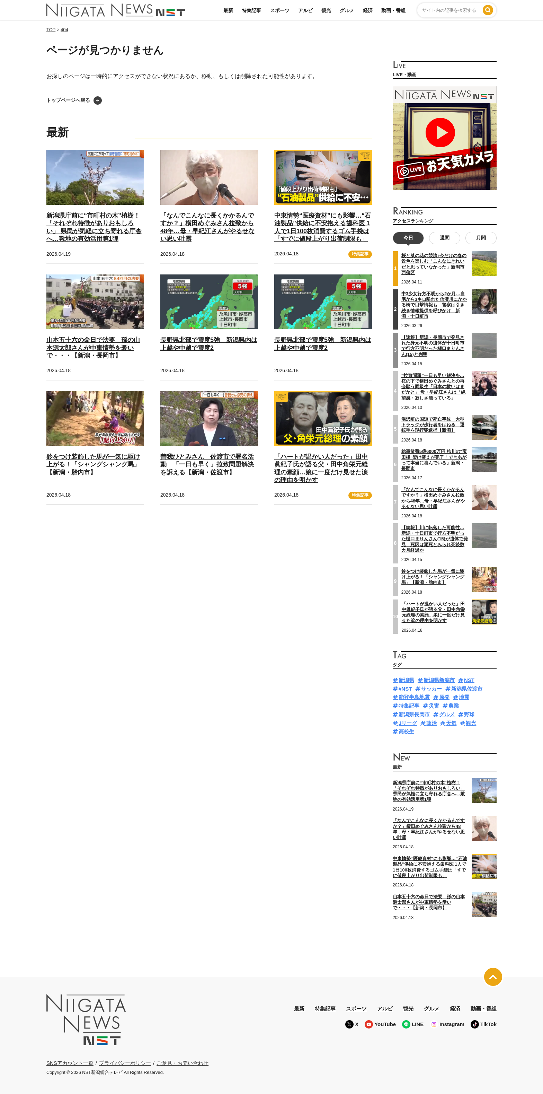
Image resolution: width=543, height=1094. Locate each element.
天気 (451, 723)
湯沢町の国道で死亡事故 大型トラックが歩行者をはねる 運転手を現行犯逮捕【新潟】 (432, 424)
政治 (431, 723)
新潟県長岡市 (414, 714)
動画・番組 (393, 10)
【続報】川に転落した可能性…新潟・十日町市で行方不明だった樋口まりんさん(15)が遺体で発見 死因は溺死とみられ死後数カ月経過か (434, 538)
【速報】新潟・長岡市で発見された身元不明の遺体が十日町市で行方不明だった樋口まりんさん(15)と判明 (432, 345)
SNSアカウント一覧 (70, 1063)
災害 (434, 706)
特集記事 (251, 10)
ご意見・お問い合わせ (182, 1063)
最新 (228, 10)
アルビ (305, 10)
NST (469, 680)
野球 (469, 714)
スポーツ (280, 10)
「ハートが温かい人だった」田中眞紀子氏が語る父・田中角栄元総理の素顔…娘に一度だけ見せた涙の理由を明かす (433, 612)
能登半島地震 (414, 697)
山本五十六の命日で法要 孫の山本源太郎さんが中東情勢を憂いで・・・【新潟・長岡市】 (93, 347)
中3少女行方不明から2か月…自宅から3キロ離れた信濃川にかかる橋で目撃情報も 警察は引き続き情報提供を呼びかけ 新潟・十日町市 (434, 304)
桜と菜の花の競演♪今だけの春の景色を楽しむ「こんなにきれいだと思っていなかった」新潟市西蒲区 (434, 264)
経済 (368, 10)
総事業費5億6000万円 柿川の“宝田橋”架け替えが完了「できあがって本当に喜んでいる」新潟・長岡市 (434, 460)
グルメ (347, 10)
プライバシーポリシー (125, 1063)
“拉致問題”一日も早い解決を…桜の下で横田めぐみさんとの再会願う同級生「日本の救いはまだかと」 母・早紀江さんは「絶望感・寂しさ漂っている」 (433, 386)
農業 (453, 706)
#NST (405, 688)
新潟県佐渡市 (466, 688)
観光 (326, 10)
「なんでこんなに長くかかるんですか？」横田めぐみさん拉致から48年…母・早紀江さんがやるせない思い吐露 (433, 498)
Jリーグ (408, 723)
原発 (444, 697)
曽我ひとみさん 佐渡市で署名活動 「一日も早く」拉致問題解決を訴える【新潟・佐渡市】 (207, 464)
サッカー (431, 688)
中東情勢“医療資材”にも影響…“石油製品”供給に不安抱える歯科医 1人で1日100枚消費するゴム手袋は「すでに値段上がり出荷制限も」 (430, 867)
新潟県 (406, 680)
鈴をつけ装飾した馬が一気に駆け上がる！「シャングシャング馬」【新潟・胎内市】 (93, 464)
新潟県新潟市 (439, 680)
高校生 (406, 731)
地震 (464, 697)
